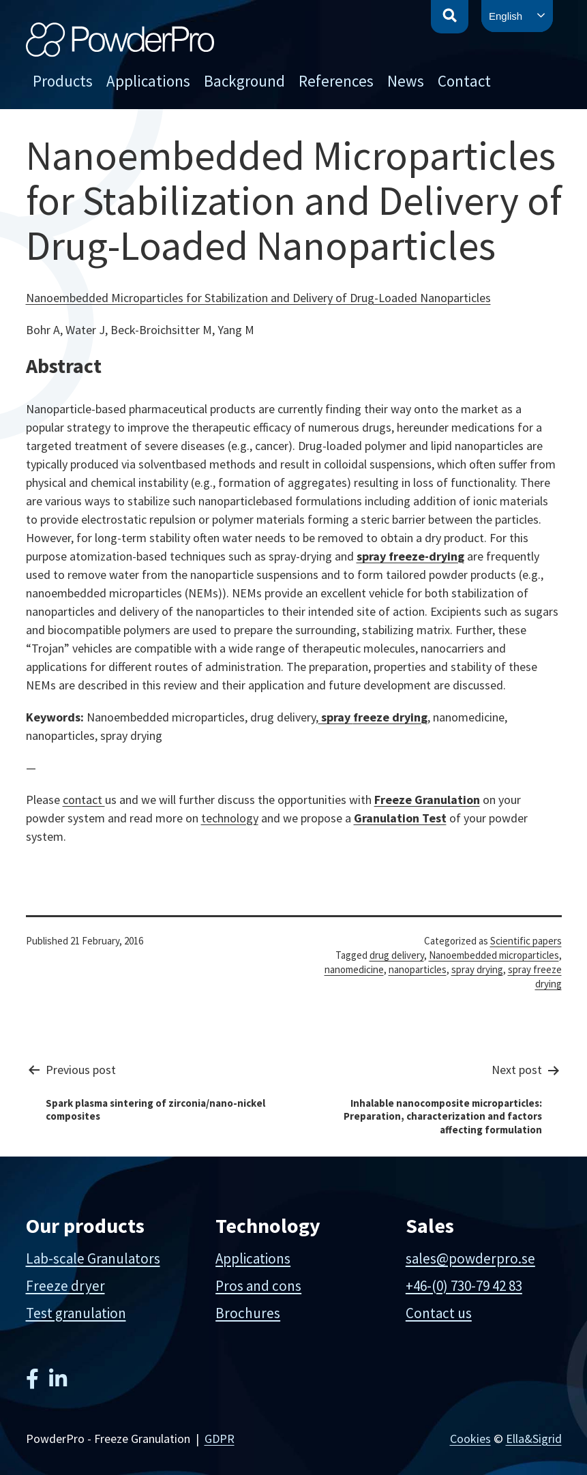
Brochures (247, 1313)
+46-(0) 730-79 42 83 (464, 1286)
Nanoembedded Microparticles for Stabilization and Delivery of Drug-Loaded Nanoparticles (258, 298)
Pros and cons (258, 1286)
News (405, 81)
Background (244, 81)
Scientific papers (526, 940)
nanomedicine (354, 969)
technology (229, 818)
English (505, 16)
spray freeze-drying (410, 556)
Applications (148, 81)
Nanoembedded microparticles (494, 955)
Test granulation (76, 1313)
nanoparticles (418, 969)
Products (63, 81)
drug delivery (397, 955)
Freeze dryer (65, 1286)
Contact (464, 81)
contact (84, 799)
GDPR (220, 1438)
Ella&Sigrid (534, 1438)
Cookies (470, 1438)
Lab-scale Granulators (93, 1258)
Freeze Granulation (427, 799)
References (336, 81)
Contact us (439, 1313)
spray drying (477, 969)
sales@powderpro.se (470, 1258)
